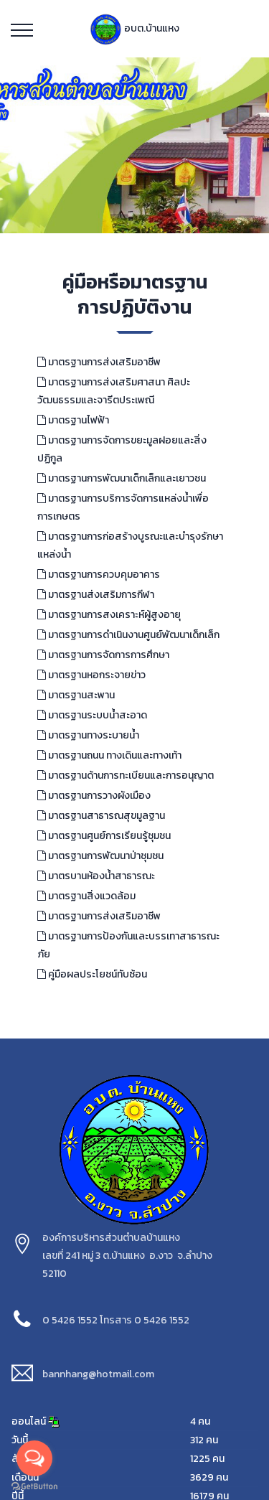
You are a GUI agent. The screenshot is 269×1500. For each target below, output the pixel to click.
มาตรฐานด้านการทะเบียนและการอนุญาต (125, 775)
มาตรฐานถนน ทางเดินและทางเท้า (109, 755)
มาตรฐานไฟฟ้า (73, 420)
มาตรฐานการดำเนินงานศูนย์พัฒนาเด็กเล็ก (128, 634)
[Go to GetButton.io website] (34, 1485)
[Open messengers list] (34, 1458)
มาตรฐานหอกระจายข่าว (91, 675)
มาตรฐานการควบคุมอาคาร (98, 574)
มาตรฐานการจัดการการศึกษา (103, 654)
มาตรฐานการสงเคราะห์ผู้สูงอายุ (109, 614)
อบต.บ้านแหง (134, 28)
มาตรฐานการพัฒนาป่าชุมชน (100, 855)
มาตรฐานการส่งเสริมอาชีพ (99, 362)
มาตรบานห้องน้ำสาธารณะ (96, 875)
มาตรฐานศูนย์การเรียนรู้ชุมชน (104, 835)
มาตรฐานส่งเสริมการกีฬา (95, 594)
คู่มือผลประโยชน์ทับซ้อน (92, 974)
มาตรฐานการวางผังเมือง (94, 795)
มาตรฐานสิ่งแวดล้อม (86, 896)
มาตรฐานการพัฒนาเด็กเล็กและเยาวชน (121, 478)
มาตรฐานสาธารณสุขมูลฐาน (101, 815)
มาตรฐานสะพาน (76, 695)
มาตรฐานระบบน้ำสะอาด (92, 715)
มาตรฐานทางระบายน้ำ (88, 735)
